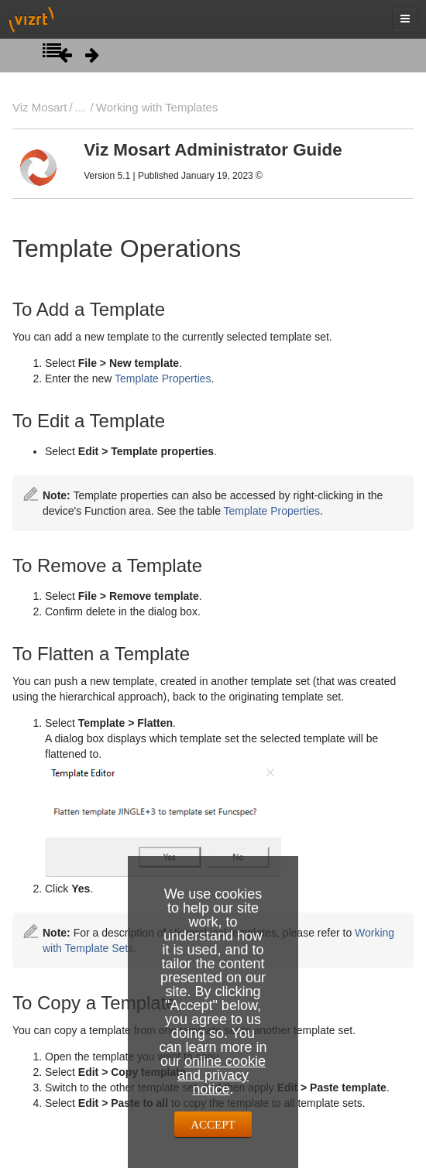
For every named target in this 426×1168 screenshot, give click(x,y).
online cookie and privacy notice (221, 1075)
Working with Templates (157, 107)
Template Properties (163, 378)
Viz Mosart (39, 107)
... (79, 107)
